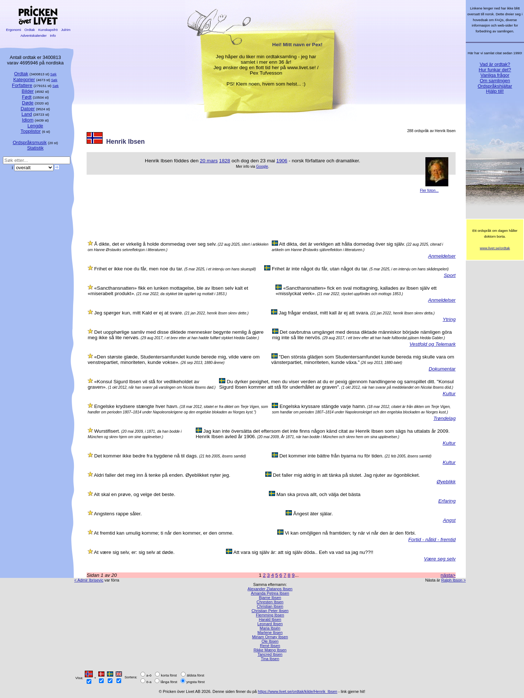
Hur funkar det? (495, 69)
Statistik (35, 148)
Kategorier (24, 79)
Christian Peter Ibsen (270, 610)
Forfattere (22, 85)
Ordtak (29, 30)
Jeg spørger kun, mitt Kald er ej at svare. (138, 313)
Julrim (65, 30)
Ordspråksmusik (30, 142)
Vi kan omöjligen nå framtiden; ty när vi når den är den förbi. (350, 533)
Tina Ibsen (270, 659)
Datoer (28, 108)
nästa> (448, 575)
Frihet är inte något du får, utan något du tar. (320, 268)
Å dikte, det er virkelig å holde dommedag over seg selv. (155, 244)
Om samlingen (495, 80)
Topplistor (31, 131)
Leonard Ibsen (270, 624)
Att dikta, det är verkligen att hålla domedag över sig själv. (342, 244)
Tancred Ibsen (270, 654)
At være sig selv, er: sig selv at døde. (134, 552)
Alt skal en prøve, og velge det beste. (134, 494)
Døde (27, 103)
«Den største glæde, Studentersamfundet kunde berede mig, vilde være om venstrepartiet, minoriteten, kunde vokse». (174, 359)
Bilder (28, 91)
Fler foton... (429, 191)
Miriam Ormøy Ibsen (270, 637)
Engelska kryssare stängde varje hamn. (322, 406)
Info (53, 35)
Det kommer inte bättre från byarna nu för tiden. (331, 456)
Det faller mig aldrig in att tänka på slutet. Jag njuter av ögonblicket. (346, 475)
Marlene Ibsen (270, 632)
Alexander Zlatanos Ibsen (269, 589)
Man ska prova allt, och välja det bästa (318, 494)
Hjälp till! (495, 91)
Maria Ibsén (270, 628)
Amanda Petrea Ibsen (270, 593)
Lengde (35, 125)
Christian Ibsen (270, 606)
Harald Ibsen (270, 619)
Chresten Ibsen (270, 602)
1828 (224, 160)
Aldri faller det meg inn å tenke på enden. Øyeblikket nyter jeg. (162, 475)
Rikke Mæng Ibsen (270, 650)
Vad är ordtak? (495, 64)
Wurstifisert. (107, 431)
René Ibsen (270, 645)
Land (26, 114)
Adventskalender (34, 35)
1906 (281, 160)
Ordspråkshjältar (495, 86)
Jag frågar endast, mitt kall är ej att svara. (324, 313)
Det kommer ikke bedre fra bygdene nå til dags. (146, 456)
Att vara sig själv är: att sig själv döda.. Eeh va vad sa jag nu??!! (303, 552)
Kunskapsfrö (48, 30)
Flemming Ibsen (270, 615)
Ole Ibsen (270, 641)
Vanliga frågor (494, 75)
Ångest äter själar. (313, 513)
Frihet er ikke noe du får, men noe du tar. (138, 268)
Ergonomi (13, 30)
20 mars (209, 160)
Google (262, 166)
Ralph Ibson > (453, 580)
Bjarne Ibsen (270, 597)
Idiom (27, 120)
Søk (53, 74)
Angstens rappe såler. (118, 513)
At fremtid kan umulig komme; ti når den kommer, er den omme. (164, 533)
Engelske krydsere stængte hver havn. (136, 406)
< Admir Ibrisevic (88, 580)
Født (27, 97)
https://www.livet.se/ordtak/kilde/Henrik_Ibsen (297, 691)
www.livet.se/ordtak (495, 248)
